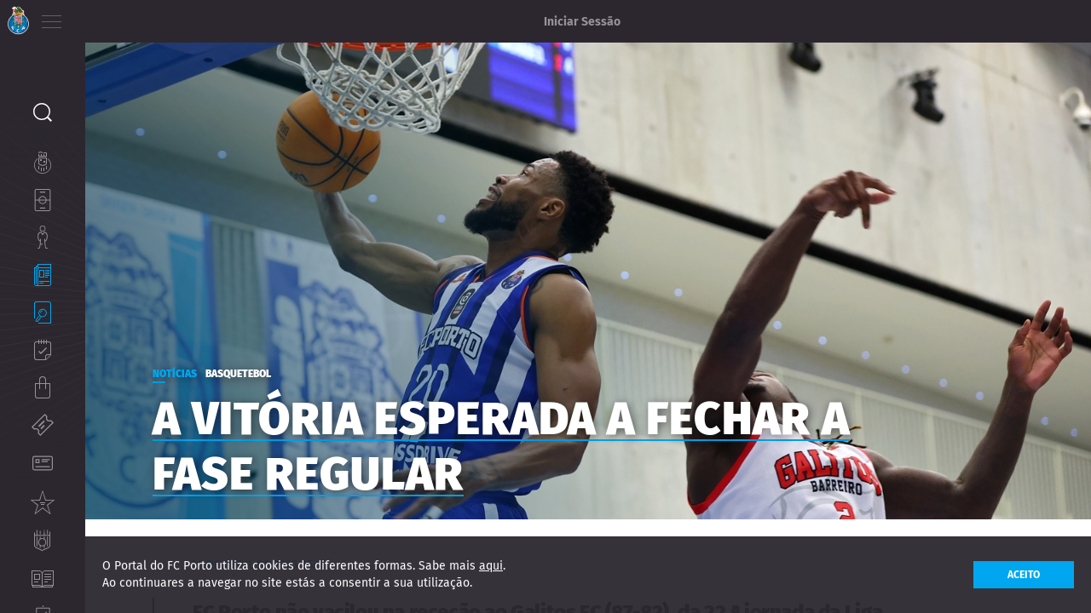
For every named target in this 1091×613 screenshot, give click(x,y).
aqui (491, 566)
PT (95, 17)
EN (120, 17)
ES (143, 17)
